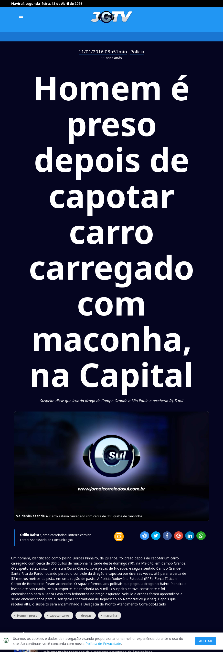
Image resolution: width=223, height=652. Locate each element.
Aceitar (205, 641)
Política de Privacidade (103, 643)
